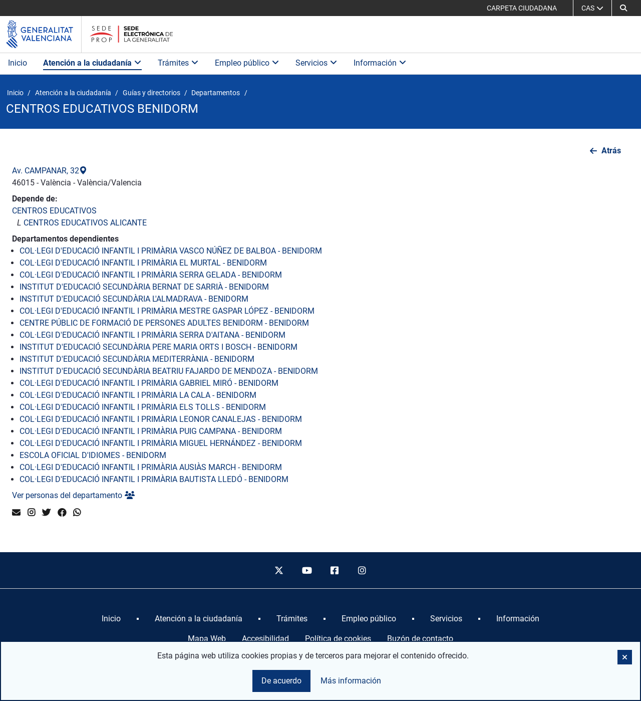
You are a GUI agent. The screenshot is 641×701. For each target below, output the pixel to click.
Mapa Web (207, 638)
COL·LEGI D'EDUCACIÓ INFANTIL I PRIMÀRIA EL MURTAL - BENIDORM (143, 263)
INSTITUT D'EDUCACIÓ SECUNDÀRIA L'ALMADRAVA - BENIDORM (134, 299)
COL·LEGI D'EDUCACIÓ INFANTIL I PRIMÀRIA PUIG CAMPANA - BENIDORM (151, 431)
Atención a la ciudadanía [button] (92, 63)
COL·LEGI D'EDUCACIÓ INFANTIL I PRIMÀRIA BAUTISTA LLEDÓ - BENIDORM (154, 479)
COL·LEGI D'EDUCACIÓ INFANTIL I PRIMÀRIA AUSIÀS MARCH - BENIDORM (151, 467)
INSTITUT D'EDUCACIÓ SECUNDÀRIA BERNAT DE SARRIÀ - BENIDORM (144, 287)
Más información (350, 680)
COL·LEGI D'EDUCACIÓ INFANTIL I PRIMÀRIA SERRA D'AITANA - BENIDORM (152, 335)
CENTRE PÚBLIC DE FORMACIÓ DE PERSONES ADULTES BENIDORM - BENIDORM (164, 323)
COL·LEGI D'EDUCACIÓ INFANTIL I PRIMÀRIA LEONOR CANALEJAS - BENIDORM (161, 419)
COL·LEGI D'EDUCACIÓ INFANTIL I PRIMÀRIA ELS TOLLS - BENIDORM (143, 407)
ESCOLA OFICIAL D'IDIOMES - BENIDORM (93, 455)
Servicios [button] (316, 63)
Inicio (17, 63)
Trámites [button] (178, 63)
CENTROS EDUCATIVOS (54, 210)
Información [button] (380, 63)
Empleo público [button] (247, 63)
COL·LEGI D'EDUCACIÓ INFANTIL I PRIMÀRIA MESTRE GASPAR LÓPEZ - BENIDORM (167, 311)
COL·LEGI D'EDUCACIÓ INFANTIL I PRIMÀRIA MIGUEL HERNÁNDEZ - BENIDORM (161, 443)
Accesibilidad (265, 638)
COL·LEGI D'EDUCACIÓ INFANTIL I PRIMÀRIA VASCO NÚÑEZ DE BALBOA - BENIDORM (171, 251)
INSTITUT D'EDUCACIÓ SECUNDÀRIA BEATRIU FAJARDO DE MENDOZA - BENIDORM (169, 371)
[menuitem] (111, 619)
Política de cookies (338, 638)
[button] (623, 8)
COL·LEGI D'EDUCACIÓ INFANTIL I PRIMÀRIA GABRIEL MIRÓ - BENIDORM (149, 383)
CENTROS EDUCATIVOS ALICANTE (85, 222)
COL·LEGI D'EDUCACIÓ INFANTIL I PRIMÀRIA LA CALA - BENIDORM (138, 395)
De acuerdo (281, 680)
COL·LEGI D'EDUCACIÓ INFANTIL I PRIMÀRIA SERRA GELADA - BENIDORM (151, 275)
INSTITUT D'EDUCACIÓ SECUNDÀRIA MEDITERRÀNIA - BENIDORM (137, 359)
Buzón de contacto (420, 638)
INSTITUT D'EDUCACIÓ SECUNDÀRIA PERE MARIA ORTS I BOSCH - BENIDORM (158, 347)
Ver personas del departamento (73, 495)
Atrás (611, 150)
